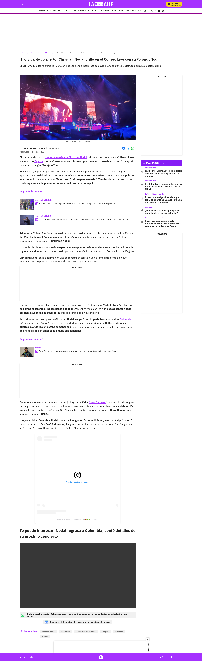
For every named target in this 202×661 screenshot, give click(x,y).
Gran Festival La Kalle (43, 200)
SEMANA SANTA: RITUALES (61, 11)
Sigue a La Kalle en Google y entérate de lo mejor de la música (78, 622)
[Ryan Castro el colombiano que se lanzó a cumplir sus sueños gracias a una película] (27, 352)
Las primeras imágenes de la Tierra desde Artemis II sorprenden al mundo (163, 173)
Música (48, 53)
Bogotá (105, 631)
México (45, 637)
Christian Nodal (48, 631)
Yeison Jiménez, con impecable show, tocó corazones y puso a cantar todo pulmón (77, 203)
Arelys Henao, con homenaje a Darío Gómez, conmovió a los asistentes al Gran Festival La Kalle (83, 219)
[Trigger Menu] (22, 4)
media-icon (101, 657)
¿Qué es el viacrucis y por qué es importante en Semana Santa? (162, 211)
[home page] (101, 4)
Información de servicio (154, 194)
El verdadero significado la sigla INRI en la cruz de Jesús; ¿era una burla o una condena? (163, 200)
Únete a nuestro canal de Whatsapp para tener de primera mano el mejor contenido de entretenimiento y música (74, 615)
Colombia (119, 631)
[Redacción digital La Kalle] (34, 148)
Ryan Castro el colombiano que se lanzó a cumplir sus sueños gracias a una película (77, 351)
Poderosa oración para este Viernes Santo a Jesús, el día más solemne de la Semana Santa (163, 223)
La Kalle (23, 53)
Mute (161, 657)
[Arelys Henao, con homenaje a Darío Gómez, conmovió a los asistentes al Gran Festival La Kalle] (27, 220)
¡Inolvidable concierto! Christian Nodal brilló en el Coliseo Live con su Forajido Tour (87, 53)
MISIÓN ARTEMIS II (108, 11)
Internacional (150, 168)
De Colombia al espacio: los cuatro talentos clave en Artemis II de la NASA (163, 186)
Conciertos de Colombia (86, 631)
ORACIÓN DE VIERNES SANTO (86, 11)
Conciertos (65, 631)
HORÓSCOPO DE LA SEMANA (130, 11)
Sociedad (148, 207)
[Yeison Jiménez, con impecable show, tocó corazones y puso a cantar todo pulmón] (27, 204)
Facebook (123, 148)
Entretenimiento (36, 53)
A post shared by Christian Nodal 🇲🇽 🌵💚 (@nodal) (77, 519)
